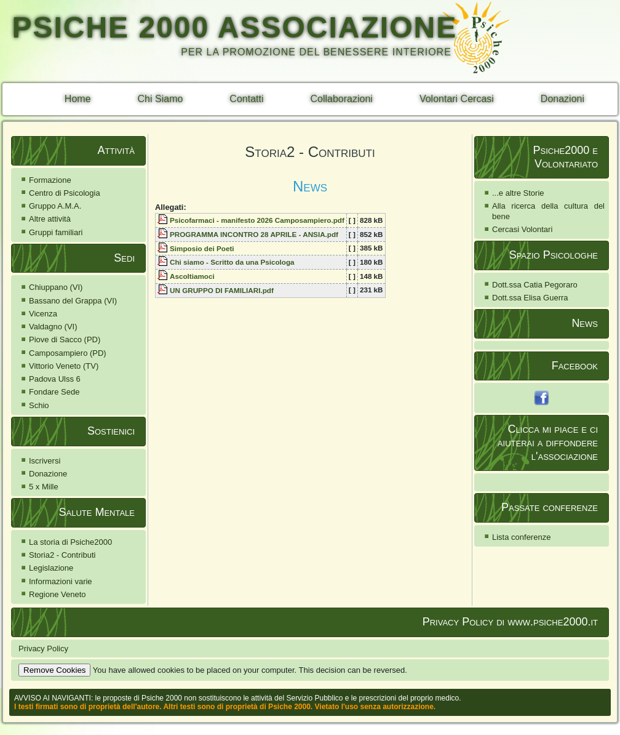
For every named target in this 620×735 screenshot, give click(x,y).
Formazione (50, 180)
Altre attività (50, 218)
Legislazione (51, 567)
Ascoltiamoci (192, 276)
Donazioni (562, 99)
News (310, 186)
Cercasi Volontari (522, 229)
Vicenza (43, 313)
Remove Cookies (54, 670)
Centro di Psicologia (64, 193)
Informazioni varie (60, 581)
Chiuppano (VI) (55, 287)
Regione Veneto (57, 594)
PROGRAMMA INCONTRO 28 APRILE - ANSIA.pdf (254, 234)
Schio (39, 405)
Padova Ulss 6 (55, 379)
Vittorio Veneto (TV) (63, 366)
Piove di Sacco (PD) (64, 339)
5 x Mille (43, 486)
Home (78, 99)
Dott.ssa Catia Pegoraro (535, 284)
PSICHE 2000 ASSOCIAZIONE (234, 27)
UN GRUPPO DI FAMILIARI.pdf (222, 290)
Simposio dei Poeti (202, 248)
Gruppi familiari (55, 232)
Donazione (48, 473)
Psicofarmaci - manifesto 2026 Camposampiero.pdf (257, 220)
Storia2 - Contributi (62, 555)
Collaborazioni (342, 99)
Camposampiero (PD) (67, 353)
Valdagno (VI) (53, 326)
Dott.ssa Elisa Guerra (530, 297)
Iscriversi (44, 460)
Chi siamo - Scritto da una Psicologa (232, 262)
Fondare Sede (54, 391)
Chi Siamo (160, 99)
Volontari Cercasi (456, 99)
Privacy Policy (43, 648)
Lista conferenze (521, 537)
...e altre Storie (518, 193)
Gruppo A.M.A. (55, 206)
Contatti (246, 99)
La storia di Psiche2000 (70, 542)
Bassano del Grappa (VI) (73, 300)
